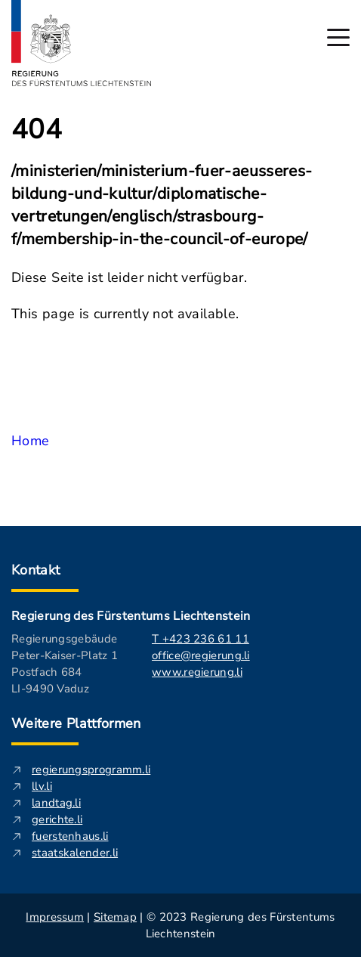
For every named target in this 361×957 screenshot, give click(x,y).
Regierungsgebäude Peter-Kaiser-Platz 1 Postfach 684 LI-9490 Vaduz (64, 663)
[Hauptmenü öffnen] (338, 37)
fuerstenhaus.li (70, 836)
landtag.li (56, 802)
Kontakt (35, 570)
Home (30, 441)
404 (36, 130)
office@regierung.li (201, 655)
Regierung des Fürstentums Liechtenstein (130, 616)
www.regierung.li (197, 672)
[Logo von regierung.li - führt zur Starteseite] (81, 43)
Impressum (55, 916)
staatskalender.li (75, 852)
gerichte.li (57, 819)
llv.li (42, 786)
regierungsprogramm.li (91, 769)
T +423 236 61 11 (200, 638)
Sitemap (115, 916)
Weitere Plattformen (76, 723)
